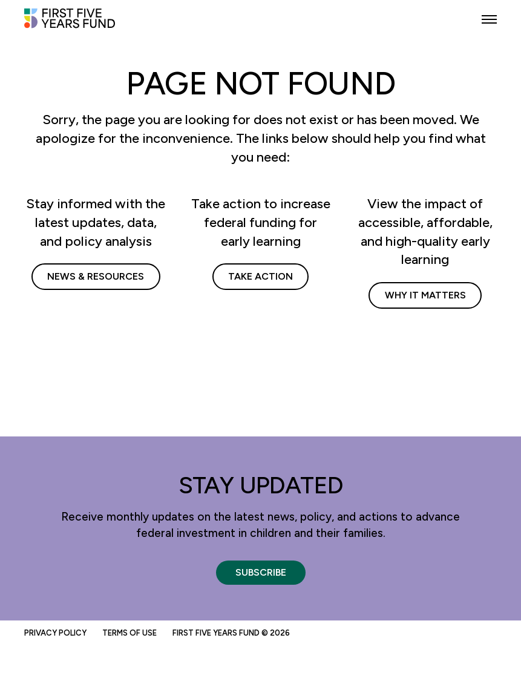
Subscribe (260, 572)
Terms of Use (129, 632)
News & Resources (95, 276)
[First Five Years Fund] (69, 23)
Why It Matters (425, 295)
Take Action (260, 276)
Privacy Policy (55, 632)
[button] (489, 19)
